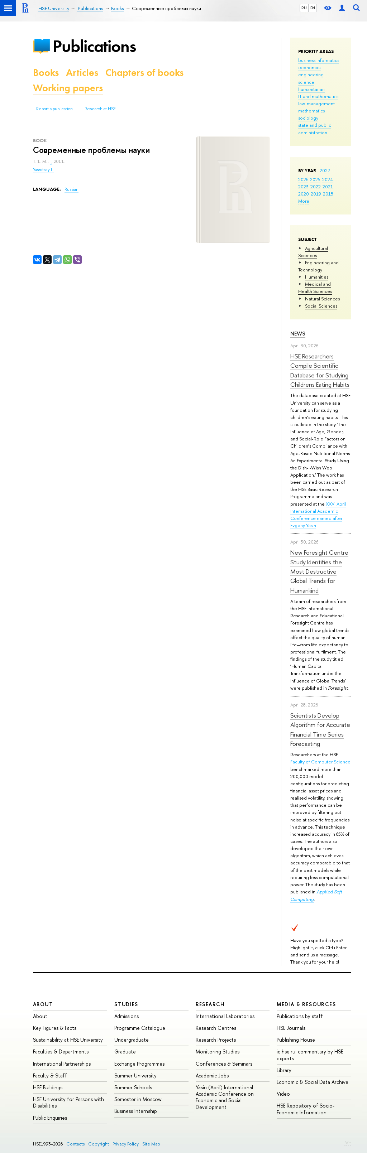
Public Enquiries (50, 1117)
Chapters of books (144, 72)
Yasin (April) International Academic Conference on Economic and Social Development (225, 1097)
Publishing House (296, 1039)
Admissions (126, 1016)
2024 (327, 179)
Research (210, 1004)
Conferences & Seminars (224, 1063)
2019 (316, 193)
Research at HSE (100, 109)
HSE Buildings (47, 1087)
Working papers (68, 88)
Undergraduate (131, 1039)
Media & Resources (306, 1004)
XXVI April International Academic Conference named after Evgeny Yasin (318, 515)
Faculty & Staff (50, 1075)
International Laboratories (225, 1016)
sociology (308, 118)
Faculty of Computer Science (320, 761)
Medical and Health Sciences (315, 287)
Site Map (151, 1144)
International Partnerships (62, 1063)
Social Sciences (321, 306)
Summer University (135, 1075)
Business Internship (135, 1111)
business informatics (318, 60)
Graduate (125, 1051)
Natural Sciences (322, 298)
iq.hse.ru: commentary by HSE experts (310, 1054)
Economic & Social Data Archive (312, 1082)
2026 (303, 179)
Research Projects (216, 1039)
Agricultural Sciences (313, 252)
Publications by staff (300, 1016)
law (301, 103)
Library (284, 1070)
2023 (303, 186)
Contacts (75, 1144)
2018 (328, 193)
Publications (94, 46)
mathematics (311, 110)
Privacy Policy (126, 1144)
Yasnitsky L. (43, 170)
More (303, 201)
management (321, 103)
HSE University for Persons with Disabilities (68, 1102)
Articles (82, 72)
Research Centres (216, 1027)
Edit (347, 1142)
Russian (71, 189)
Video (283, 1093)
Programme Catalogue (139, 1027)
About (43, 1004)
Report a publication (54, 109)
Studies (126, 1004)
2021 (328, 186)
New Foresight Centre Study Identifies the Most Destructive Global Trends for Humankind (319, 571)
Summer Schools (133, 1087)
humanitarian (311, 89)
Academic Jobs (212, 1075)
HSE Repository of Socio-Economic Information (305, 1108)
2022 (315, 186)
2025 (315, 179)
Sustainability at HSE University (68, 1039)
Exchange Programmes (139, 1063)
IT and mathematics (318, 96)
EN (312, 7)
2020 (303, 193)
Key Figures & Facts (54, 1027)
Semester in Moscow (138, 1099)
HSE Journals (291, 1027)
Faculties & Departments (61, 1051)
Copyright (98, 1144)
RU (304, 7)
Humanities (316, 277)
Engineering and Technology (318, 266)
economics (309, 67)
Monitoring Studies (217, 1051)
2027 (325, 170)
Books (46, 72)
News (297, 333)
